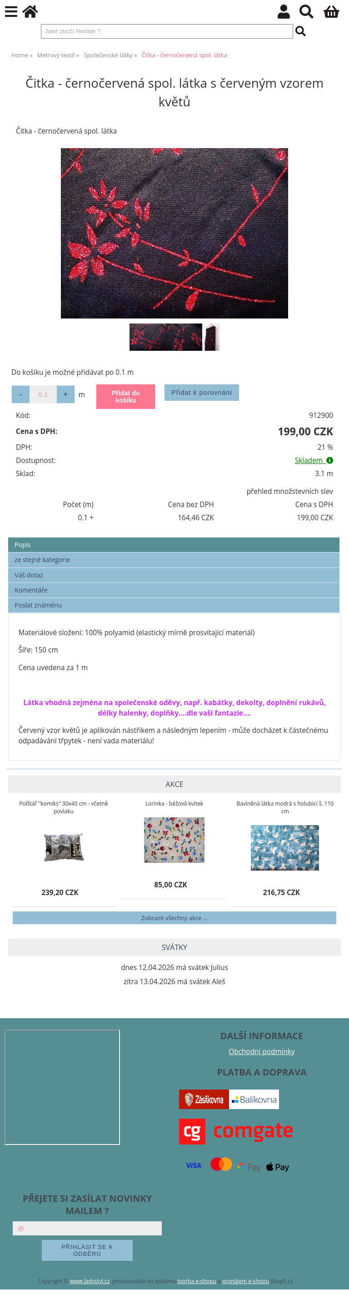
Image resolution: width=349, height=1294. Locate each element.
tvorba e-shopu (197, 1281)
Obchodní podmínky (261, 1051)
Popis (23, 544)
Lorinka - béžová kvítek (174, 803)
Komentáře (31, 590)
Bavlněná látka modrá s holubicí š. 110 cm (285, 807)
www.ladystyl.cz (90, 1281)
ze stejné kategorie (42, 559)
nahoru (335, 1280)
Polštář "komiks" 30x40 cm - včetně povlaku (63, 807)
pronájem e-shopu (245, 1281)
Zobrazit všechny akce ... (174, 918)
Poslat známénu (38, 605)
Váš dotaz (29, 575)
